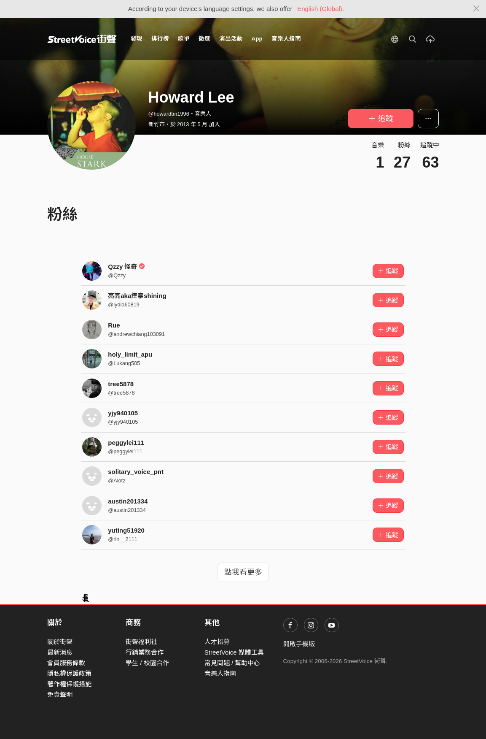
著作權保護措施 (69, 684)
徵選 (204, 38)
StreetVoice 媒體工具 (234, 652)
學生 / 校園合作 (147, 662)
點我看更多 (243, 572)
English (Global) (319, 8)
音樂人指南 (286, 38)
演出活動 (231, 38)
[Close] (476, 9)
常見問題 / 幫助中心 (232, 662)
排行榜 (160, 38)
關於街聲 (59, 641)
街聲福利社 (141, 641)
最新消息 (59, 652)
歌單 (184, 38)
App (257, 38)
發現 (136, 38)
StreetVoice (82, 39)
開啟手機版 (299, 643)
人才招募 (217, 641)
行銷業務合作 (145, 652)
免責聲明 (59, 694)
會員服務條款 (66, 662)
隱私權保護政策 (69, 673)
